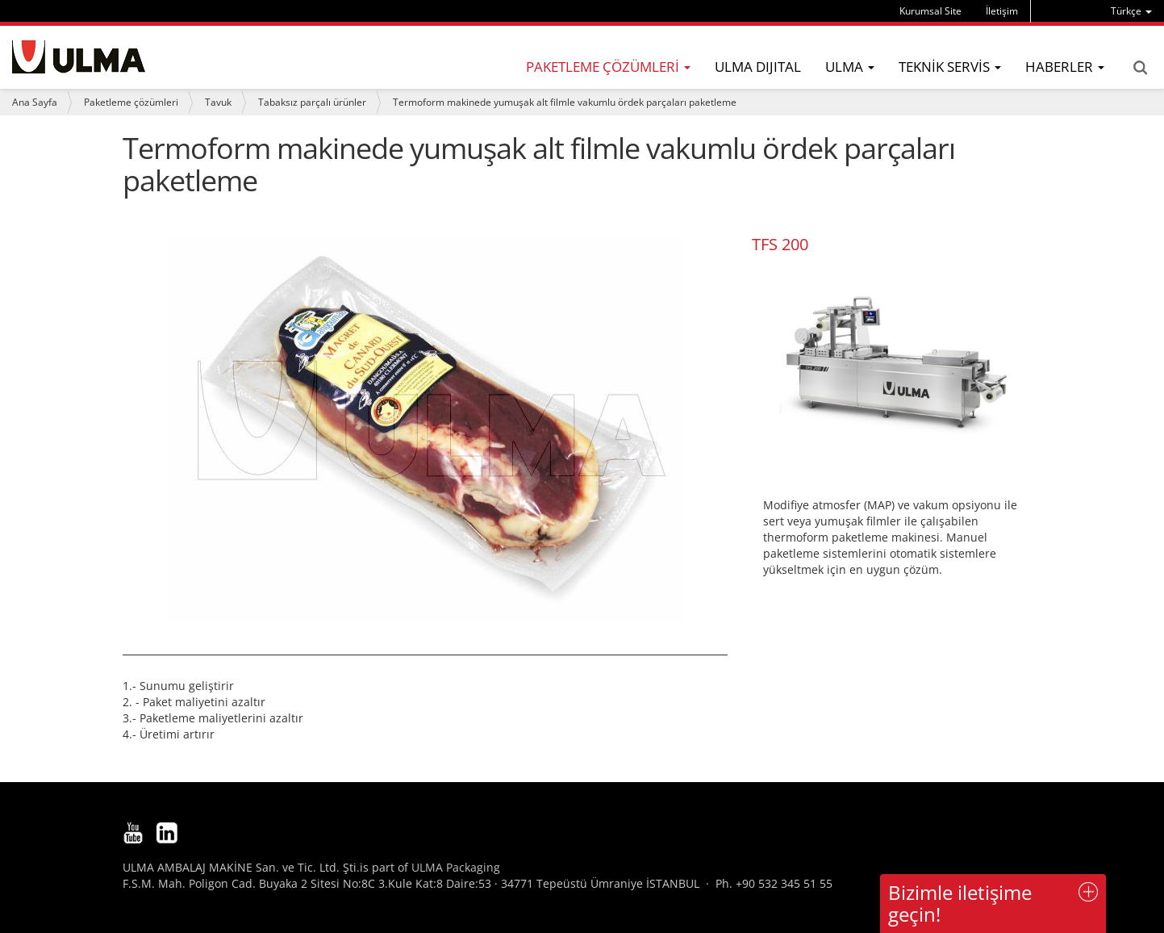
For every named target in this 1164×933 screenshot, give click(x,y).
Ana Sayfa (34, 102)
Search (1140, 68)
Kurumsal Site (930, 11)
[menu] (1131, 11)
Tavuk (218, 102)
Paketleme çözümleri (131, 102)
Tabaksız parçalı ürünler (312, 102)
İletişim (1002, 11)
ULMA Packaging (455, 867)
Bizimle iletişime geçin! (960, 903)
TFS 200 (780, 244)
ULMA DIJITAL (758, 66)
